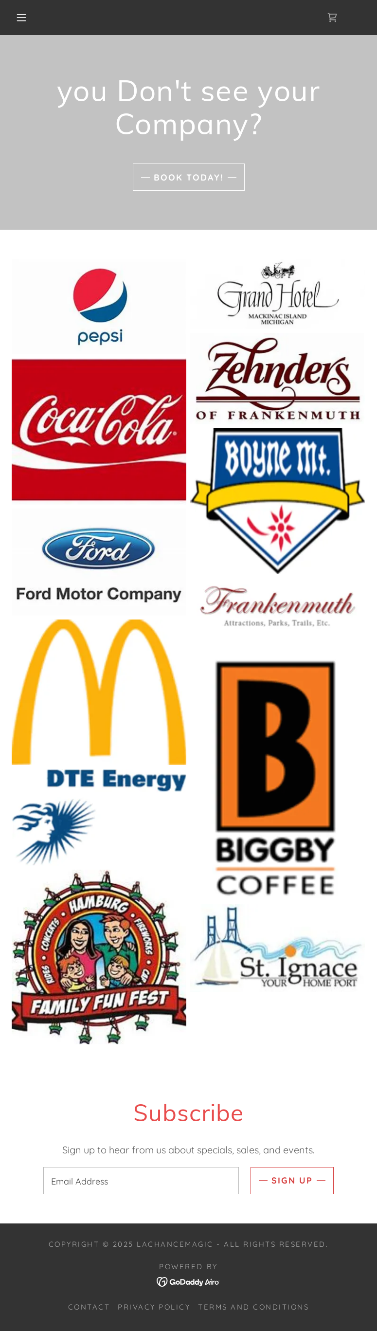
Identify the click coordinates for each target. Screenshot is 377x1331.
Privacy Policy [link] (154, 1307)
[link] (332, 17)
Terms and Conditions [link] (253, 1307)
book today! (189, 177)
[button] (21, 17)
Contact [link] (89, 1307)
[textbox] (141, 1180)
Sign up (292, 1180)
